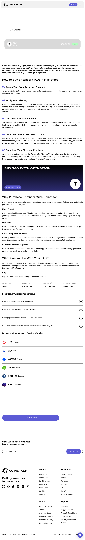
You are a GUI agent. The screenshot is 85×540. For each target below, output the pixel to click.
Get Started (16, 30)
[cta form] (42, 451)
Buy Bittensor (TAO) (13, 187)
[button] (42, 301)
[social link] (3, 486)
